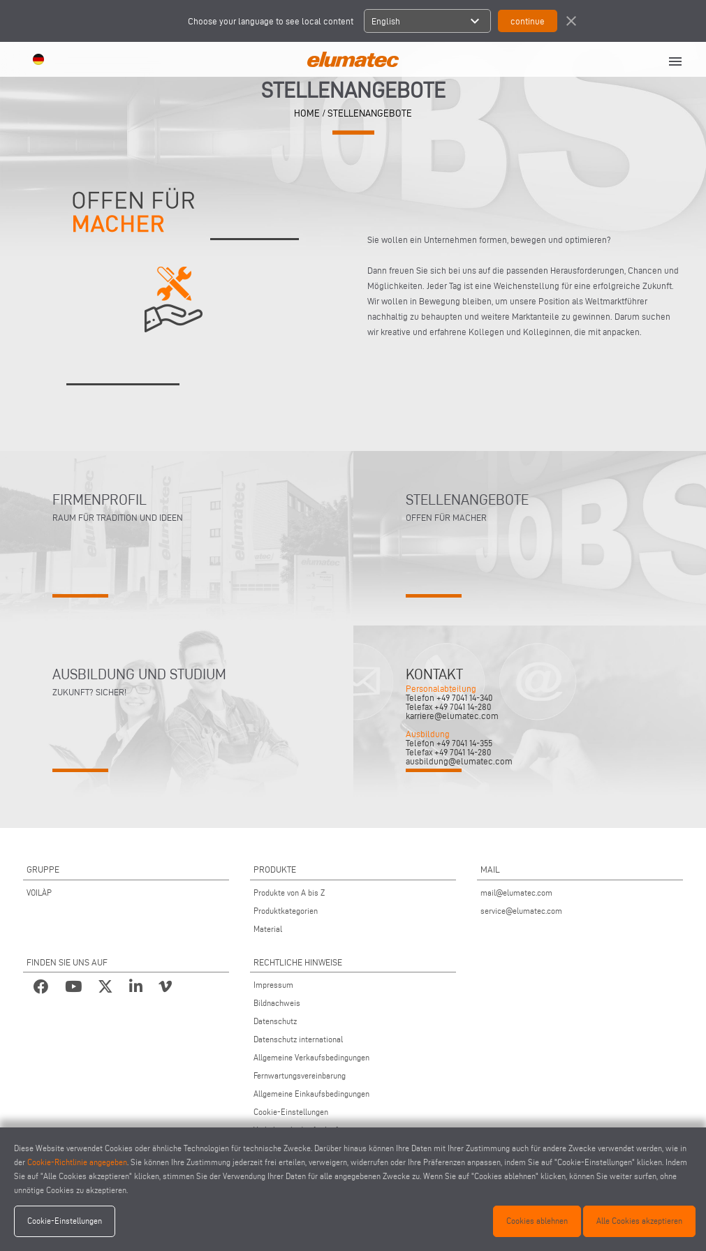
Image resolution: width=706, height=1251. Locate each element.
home (307, 113)
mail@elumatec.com (516, 892)
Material (267, 928)
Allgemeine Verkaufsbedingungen (311, 1057)
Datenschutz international (298, 1039)
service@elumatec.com (521, 910)
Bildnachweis (276, 1002)
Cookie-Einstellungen (290, 1111)
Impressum (273, 984)
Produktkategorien (285, 910)
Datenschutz (275, 1021)
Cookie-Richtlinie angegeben (77, 1162)
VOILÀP (39, 892)
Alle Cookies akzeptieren (639, 1220)
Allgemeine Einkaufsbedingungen (311, 1093)
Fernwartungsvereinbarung (299, 1075)
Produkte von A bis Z (289, 892)
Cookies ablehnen (537, 1220)
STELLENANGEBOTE (370, 113)
